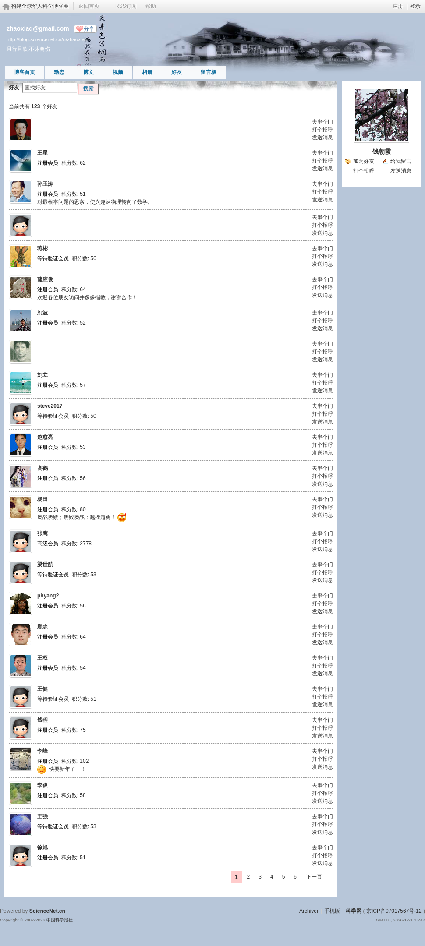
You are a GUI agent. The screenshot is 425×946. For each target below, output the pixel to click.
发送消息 (322, 137)
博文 (88, 72)
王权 (42, 658)
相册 (147, 72)
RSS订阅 (126, 6)
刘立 (42, 375)
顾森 (42, 627)
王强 (42, 816)
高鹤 (42, 468)
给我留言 (400, 161)
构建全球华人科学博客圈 (40, 6)
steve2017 (49, 406)
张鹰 (42, 533)
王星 (42, 153)
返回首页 (88, 6)
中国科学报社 (59, 920)
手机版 (332, 911)
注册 (398, 6)
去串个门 (322, 122)
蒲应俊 (45, 279)
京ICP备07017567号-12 (394, 911)
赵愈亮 (45, 437)
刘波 (42, 313)
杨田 (42, 499)
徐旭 (42, 847)
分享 (89, 29)
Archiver (309, 911)
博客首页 (24, 72)
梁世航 (45, 564)
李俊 (42, 785)
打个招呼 (322, 130)
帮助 (150, 6)
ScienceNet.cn (47, 911)
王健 (42, 689)
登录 (415, 6)
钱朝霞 (381, 151)
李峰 (42, 751)
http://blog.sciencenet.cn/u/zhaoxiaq (47, 39)
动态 (59, 72)
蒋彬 (42, 248)
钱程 (42, 720)
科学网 (353, 911)
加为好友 (363, 161)
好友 (176, 72)
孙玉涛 (45, 184)
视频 (118, 72)
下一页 (314, 877)
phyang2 (48, 596)
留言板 (208, 72)
